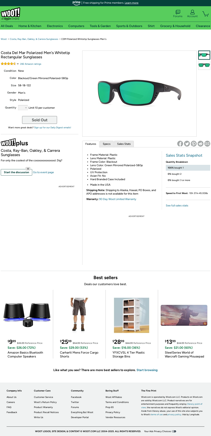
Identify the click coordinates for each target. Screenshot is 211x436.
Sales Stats (124, 144)
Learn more (131, 2)
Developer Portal (80, 417)
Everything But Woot (82, 412)
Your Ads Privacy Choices (157, 431)
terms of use (157, 414)
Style (13, 100)
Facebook (76, 397)
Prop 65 (110, 407)
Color (13, 78)
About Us (11, 397)
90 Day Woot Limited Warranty (117, 199)
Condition (10, 71)
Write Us (38, 417)
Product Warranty (43, 407)
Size (13, 85)
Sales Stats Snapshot (184, 155)
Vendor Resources (115, 417)
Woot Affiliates (114, 397)
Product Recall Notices (46, 412)
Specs (107, 144)
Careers (11, 402)
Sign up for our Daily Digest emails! (52, 127)
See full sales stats (177, 205)
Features (90, 144)
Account (192, 14)
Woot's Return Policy (45, 402)
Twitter (75, 402)
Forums (177, 14)
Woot (4, 39)
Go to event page (43, 172)
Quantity (10, 107)
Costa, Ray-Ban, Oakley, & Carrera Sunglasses (34, 39)
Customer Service (43, 397)
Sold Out (40, 120)
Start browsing (147, 370)
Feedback (12, 412)
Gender (11, 92)
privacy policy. (174, 414)
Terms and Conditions (117, 402)
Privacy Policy (113, 412)
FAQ (9, 407)
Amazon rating (30, 64)
